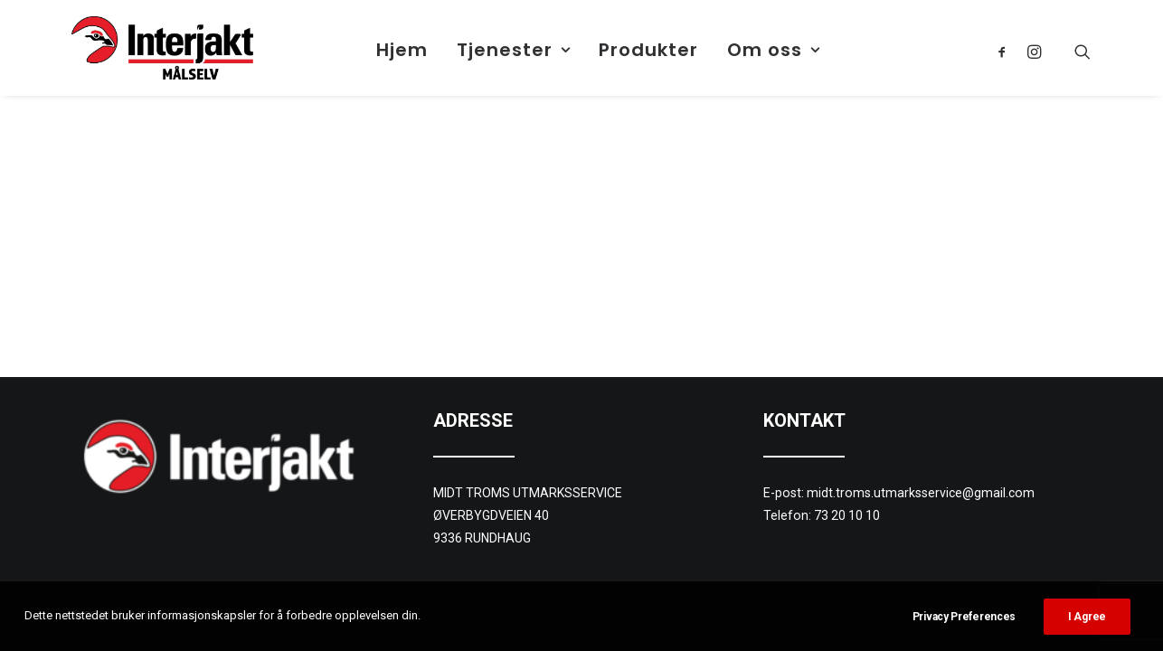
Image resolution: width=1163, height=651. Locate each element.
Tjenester (514, 49)
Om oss (773, 49)
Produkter (648, 49)
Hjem (402, 49)
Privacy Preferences (964, 616)
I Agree (1087, 616)
